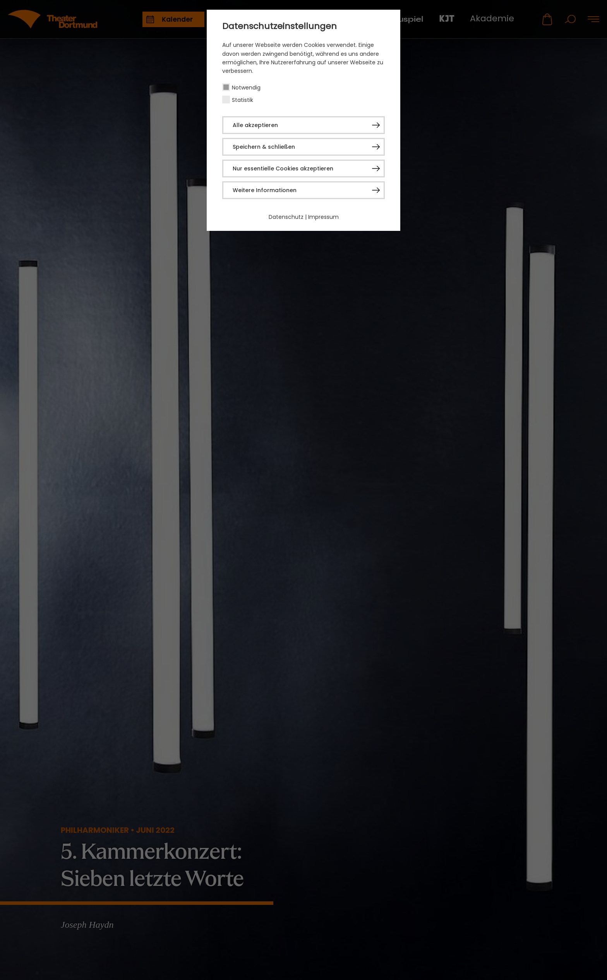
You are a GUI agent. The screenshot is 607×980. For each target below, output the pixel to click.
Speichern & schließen (264, 147)
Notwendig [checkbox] (246, 87)
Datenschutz (286, 217)
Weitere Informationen (265, 190)
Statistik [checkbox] (242, 100)
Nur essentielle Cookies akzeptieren (283, 168)
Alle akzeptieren (255, 125)
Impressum (323, 217)
